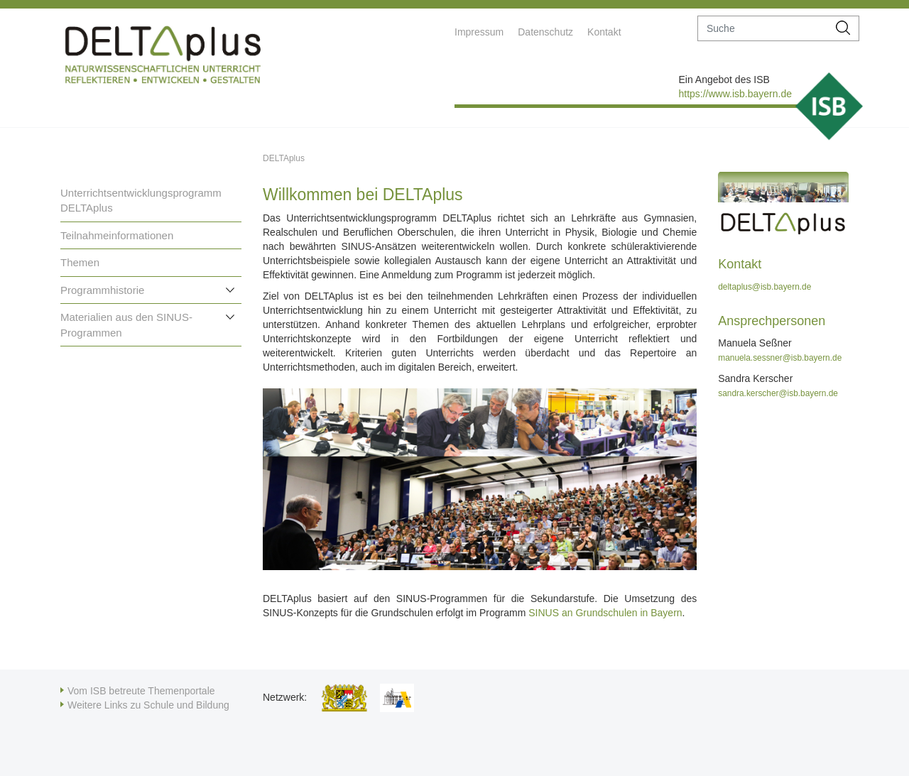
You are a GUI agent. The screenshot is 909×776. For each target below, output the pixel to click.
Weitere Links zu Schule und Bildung (148, 705)
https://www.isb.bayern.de (735, 93)
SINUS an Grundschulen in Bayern (605, 612)
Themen (79, 262)
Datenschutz (545, 32)
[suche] (763, 28)
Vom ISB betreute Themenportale (141, 690)
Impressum (479, 32)
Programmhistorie (102, 290)
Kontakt (604, 32)
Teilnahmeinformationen (116, 235)
